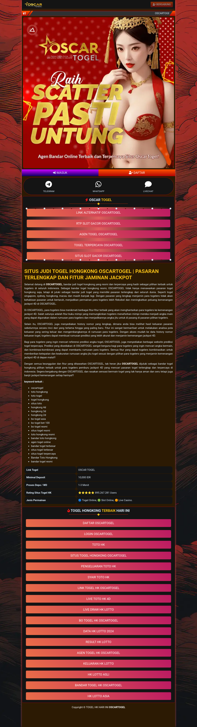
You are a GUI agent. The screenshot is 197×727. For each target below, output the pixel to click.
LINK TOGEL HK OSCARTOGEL (98, 588)
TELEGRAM (49, 186)
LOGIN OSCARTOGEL (98, 534)
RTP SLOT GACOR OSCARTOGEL (98, 223)
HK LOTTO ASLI (98, 674)
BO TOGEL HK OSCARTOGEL (98, 620)
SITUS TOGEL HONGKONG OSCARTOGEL (98, 555)
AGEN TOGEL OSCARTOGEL (98, 234)
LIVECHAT (148, 186)
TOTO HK (98, 544)
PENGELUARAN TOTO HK (98, 566)
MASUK (60, 172)
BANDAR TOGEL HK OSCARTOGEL (98, 685)
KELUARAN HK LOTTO (98, 663)
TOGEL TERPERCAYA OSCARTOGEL (98, 245)
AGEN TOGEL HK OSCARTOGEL (98, 653)
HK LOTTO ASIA (98, 696)
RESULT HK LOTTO (98, 642)
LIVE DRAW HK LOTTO (98, 609)
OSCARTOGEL (54, 284)
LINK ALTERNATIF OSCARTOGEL (98, 212)
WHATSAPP (98, 186)
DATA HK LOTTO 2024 (98, 631)
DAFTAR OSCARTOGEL (98, 523)
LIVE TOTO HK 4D (98, 599)
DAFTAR (137, 172)
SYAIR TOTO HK (98, 577)
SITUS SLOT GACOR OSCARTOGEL (98, 256)
